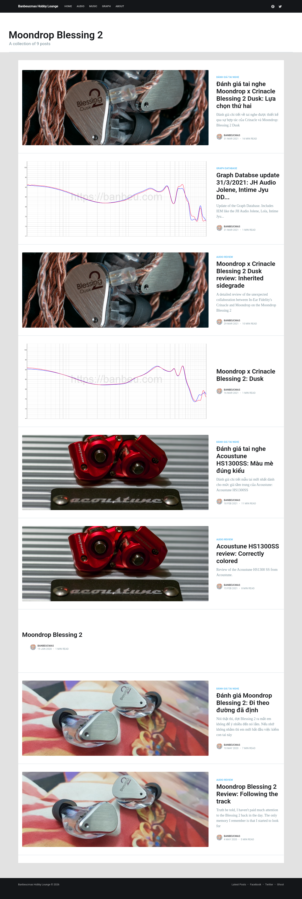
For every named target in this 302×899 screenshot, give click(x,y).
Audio (80, 6)
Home (68, 6)
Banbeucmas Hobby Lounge (38, 6)
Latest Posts (239, 884)
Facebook (255, 884)
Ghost (280, 884)
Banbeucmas (232, 135)
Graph (106, 6)
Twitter (269, 884)
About (120, 6)
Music (93, 6)
